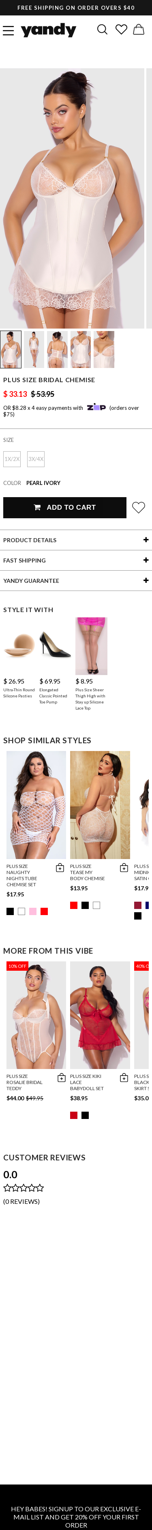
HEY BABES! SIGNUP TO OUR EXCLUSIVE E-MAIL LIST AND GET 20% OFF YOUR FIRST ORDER (76, 1517)
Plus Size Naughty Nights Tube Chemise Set (21, 875)
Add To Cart (65, 507)
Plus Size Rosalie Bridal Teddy (24, 1082)
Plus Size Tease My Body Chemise (87, 872)
